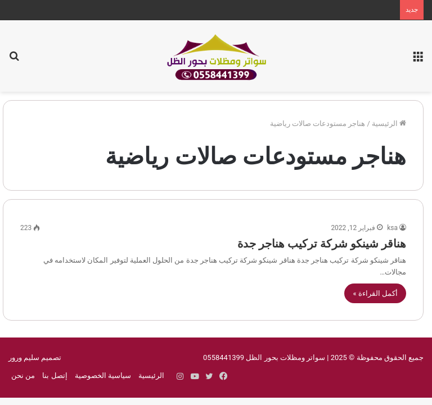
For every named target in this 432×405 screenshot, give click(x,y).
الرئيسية (389, 123)
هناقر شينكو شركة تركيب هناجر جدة (321, 243)
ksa (392, 228)
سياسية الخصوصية (103, 375)
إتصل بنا (54, 375)
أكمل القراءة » (375, 293)
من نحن (23, 375)
